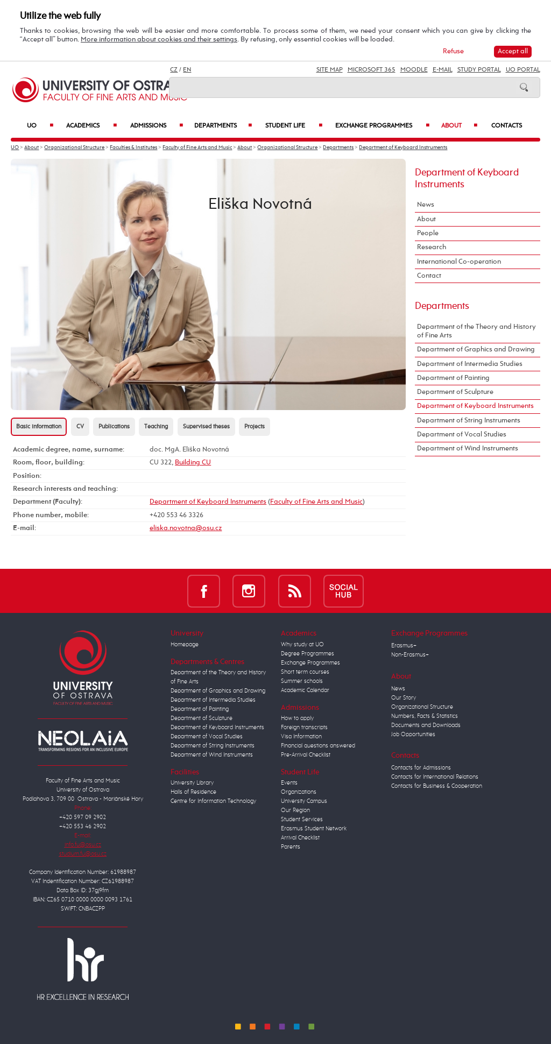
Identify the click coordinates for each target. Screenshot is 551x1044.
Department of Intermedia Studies (469, 364)
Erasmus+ (403, 646)
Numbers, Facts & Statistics (424, 716)
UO (40, 126)
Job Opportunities (413, 734)
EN (187, 70)
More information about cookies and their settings (159, 39)
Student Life (293, 126)
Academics (91, 126)
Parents (290, 847)
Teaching (156, 427)
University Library (192, 783)
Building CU (193, 462)
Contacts (506, 126)
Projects (254, 427)
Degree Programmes (307, 654)
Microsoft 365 (371, 70)
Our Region (295, 810)
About (459, 126)
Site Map (329, 70)
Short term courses (305, 672)
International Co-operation (459, 261)
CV (80, 427)
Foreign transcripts (304, 727)
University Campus (304, 801)
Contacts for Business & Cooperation (436, 786)
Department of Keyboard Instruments (403, 147)
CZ (174, 70)
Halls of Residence (193, 792)
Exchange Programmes (382, 126)
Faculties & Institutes (133, 147)
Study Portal (479, 70)
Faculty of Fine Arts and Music (197, 147)
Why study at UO (302, 644)
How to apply (297, 718)
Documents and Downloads (426, 725)
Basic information (38, 427)
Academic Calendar (305, 690)
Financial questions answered (318, 746)
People (428, 233)
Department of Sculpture (455, 392)
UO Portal (523, 70)
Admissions (156, 126)
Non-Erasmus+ (410, 655)
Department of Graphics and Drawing (476, 349)
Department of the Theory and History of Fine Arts (476, 331)
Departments (223, 126)
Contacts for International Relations (434, 777)
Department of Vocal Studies (461, 434)
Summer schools (302, 681)
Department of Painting (453, 378)
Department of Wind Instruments (467, 448)
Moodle (414, 70)
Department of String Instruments (468, 420)
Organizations (298, 792)
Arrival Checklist (300, 838)
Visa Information (301, 736)
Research (431, 247)
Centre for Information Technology (213, 801)
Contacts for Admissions (421, 768)
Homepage (185, 644)
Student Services (302, 819)
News (425, 204)
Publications (114, 427)
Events (289, 783)
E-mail (443, 70)
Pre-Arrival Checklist (305, 755)
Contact (429, 275)
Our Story (403, 698)
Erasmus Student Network (314, 829)
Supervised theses (206, 427)
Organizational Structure (74, 147)
